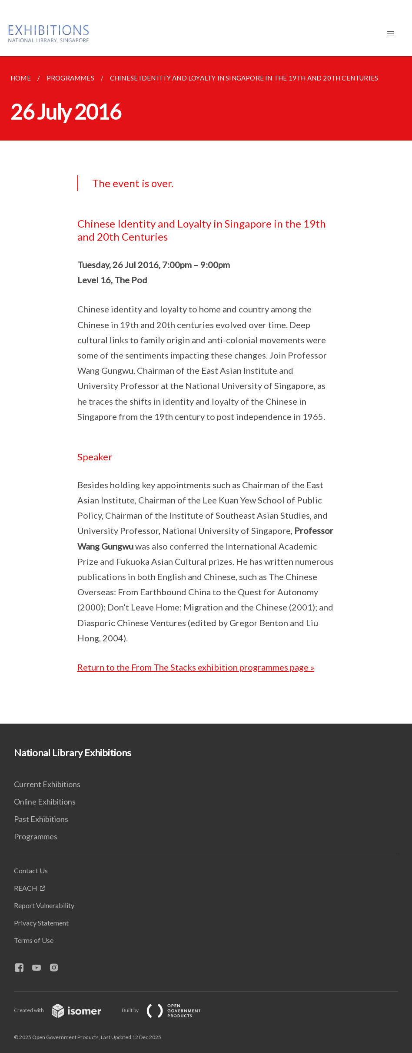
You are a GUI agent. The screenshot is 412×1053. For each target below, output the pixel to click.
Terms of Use (33, 940)
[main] (206, 390)
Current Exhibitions (47, 784)
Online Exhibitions (45, 801)
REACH (25, 888)
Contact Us (31, 870)
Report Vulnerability (44, 905)
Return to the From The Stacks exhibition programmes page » (195, 667)
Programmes (35, 836)
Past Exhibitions (41, 819)
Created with (64, 1010)
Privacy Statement (41, 923)
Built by (168, 1010)
